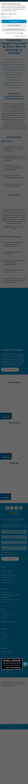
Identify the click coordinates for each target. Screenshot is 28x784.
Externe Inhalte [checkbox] (7, 17)
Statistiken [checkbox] (14, 14)
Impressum (17, 36)
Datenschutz (24, 36)
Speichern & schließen (14, 25)
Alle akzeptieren (14, 21)
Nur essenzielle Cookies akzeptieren (14, 29)
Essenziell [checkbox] (6, 14)
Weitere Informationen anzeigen (14, 33)
